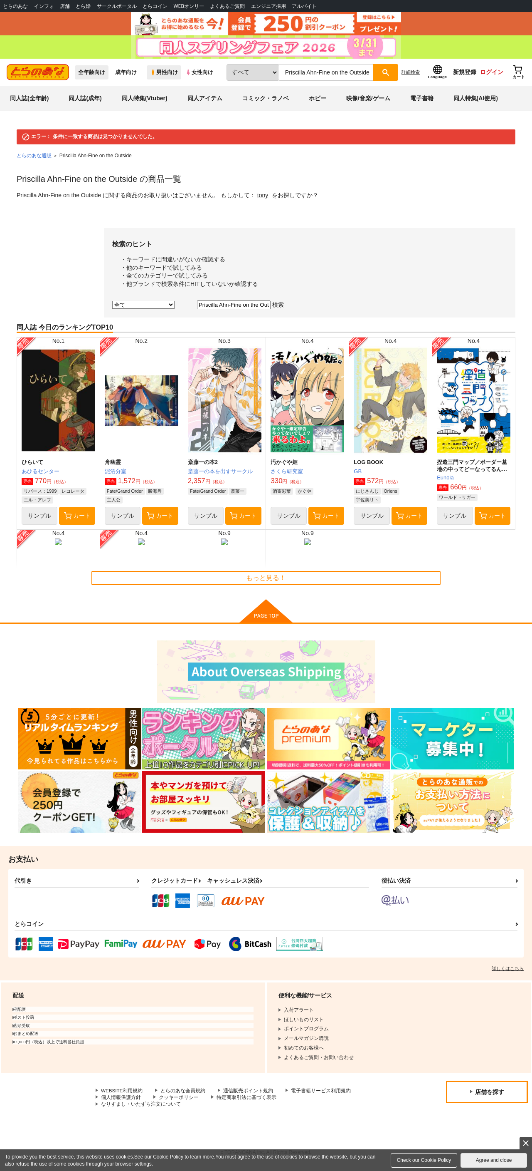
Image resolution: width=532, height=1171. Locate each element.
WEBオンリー (188, 6)
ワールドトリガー (457, 500)
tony (262, 198)
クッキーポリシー (179, 1101)
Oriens (390, 494)
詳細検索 (410, 75)
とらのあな (15, 6)
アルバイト (304, 6)
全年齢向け (91, 75)
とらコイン (155, 6)
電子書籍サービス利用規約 (322, 1094)
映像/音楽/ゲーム (368, 101)
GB (358, 474)
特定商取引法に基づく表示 (246, 1101)
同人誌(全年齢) (29, 101)
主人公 (114, 503)
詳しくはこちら (508, 971)
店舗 (65, 6)
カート (77, 519)
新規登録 (464, 75)
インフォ (44, 6)
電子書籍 (421, 101)
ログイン (491, 75)
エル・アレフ (37, 503)
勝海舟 (155, 494)
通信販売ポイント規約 (249, 1094)
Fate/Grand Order (125, 494)
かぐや (304, 494)
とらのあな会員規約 (183, 1094)
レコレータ (73, 494)
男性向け (164, 75)
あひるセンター (40, 474)
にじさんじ (367, 494)
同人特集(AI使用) (475, 101)
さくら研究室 (287, 474)
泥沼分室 (115, 474)
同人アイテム (204, 101)
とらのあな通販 (34, 159)
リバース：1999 (40, 494)
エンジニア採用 (268, 6)
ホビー (317, 101)
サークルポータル (117, 6)
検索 (278, 307)
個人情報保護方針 (121, 1101)
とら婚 (83, 6)
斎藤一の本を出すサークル (220, 474)
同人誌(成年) (85, 101)
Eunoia (445, 481)
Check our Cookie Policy (424, 1160)
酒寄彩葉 (282, 494)
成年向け (126, 75)
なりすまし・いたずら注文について (141, 1108)
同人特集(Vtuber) (144, 101)
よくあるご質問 (227, 6)
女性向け (199, 75)
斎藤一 (237, 494)
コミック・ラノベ (265, 101)
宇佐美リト (367, 503)
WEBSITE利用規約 (122, 1094)
